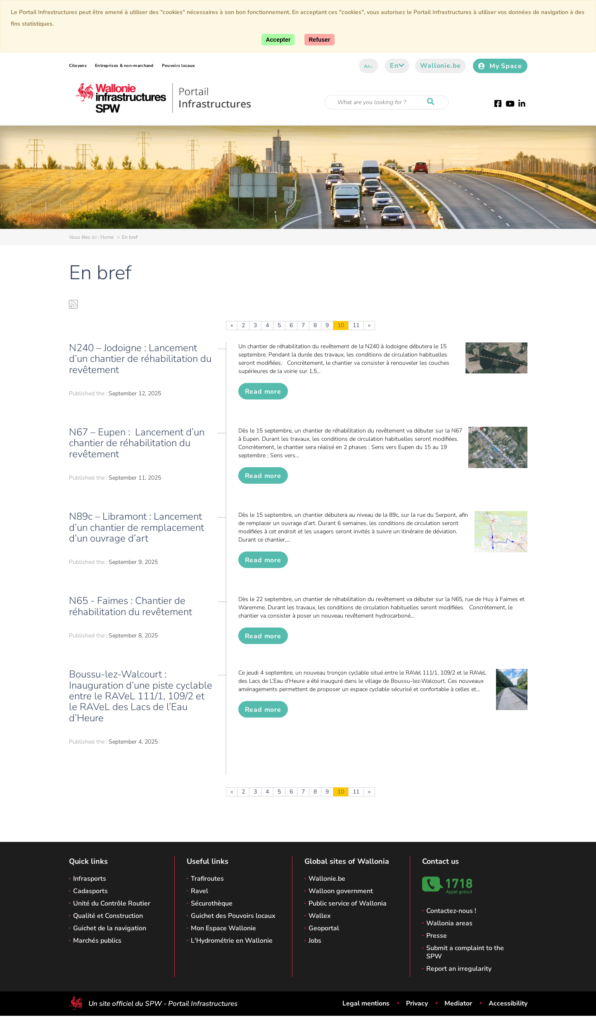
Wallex (320, 916)
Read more (263, 391)
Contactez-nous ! (451, 911)
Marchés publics (97, 940)
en (397, 65)
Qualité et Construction (108, 916)
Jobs (315, 940)
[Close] (319, 39)
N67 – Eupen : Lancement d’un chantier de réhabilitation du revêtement (136, 443)
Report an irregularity (459, 969)
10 (340, 325)
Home (107, 237)
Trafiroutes (207, 879)
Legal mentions (365, 1003)
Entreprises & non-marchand (124, 66)
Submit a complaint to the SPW (465, 952)
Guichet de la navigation (109, 928)
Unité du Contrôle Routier (111, 903)
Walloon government (341, 891)
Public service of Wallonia (348, 903)
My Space (500, 66)
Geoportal (324, 928)
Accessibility (508, 1003)
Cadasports (90, 891)
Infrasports (89, 879)
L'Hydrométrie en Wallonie (232, 940)
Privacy (417, 1003)
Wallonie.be (440, 65)
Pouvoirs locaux (178, 66)
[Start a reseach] (432, 102)
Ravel (199, 891)
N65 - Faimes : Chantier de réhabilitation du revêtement (130, 606)
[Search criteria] (387, 102)
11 (356, 325)
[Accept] (277, 39)
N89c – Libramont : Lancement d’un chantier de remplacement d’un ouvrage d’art (136, 527)
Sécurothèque (212, 903)
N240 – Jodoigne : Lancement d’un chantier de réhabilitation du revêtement (140, 358)
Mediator (458, 1003)
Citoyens (78, 66)
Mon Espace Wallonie (223, 928)
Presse (436, 936)
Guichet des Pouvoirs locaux (233, 916)
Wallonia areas (449, 923)
